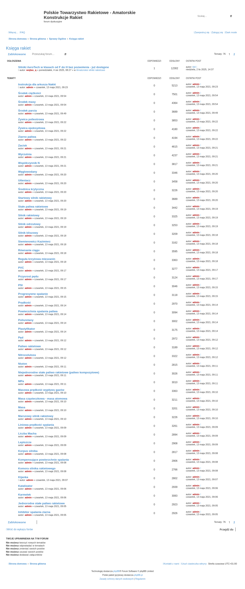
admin (29, 87)
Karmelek (24, 494)
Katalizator (25, 485)
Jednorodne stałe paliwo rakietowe (41, 503)
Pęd (20, 337)
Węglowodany (27, 171)
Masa (21, 407)
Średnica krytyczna (31, 189)
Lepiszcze (24, 442)
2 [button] (234, 54)
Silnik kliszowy (28, 232)
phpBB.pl (138, 575)
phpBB (116, 571)
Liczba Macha (27, 433)
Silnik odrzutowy (29, 224)
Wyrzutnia (25, 154)
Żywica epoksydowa (31, 128)
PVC (21, 267)
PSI (20, 285)
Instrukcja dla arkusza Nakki (37, 84)
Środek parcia (27, 110)
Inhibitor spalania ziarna (34, 512)
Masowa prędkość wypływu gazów (41, 389)
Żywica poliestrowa (31, 119)
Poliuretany (26, 320)
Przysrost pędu (28, 276)
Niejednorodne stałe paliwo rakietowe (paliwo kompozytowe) (58, 372)
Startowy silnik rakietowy (35, 197)
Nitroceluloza (27, 355)
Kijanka (23, 477)
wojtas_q (31, 70)
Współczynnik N (29, 163)
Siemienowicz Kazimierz (34, 241)
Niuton (22, 363)
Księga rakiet (18, 48)
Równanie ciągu (28, 250)
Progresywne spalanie (33, 293)
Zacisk (22, 145)
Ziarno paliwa (27, 136)
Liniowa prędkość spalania (36, 424)
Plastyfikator (26, 328)
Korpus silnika (28, 451)
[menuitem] (22, 32)
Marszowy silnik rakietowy (35, 416)
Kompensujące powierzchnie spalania (43, 459)
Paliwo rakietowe (29, 346)
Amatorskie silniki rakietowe (90, 70)
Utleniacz (24, 180)
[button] (238, 54)
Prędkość (24, 302)
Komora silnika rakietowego (36, 468)
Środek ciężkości (29, 93)
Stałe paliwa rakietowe (33, 206)
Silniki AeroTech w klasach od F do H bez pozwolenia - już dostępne (63, 67)
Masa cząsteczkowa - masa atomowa (42, 398)
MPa (21, 381)
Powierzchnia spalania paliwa (38, 311)
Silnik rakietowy (28, 215)
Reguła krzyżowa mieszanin (36, 259)
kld (193, 67)
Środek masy (27, 101)
